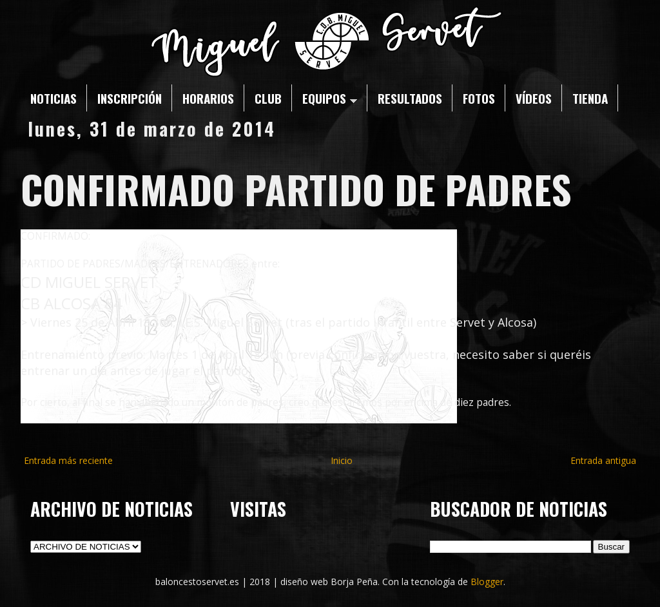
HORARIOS (208, 98)
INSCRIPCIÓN (129, 98)
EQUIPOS (329, 98)
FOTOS (479, 98)
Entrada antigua (603, 460)
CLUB (268, 98)
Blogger (487, 581)
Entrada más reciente (68, 460)
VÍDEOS (534, 98)
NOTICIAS (53, 98)
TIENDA (590, 98)
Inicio (342, 460)
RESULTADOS (410, 98)
